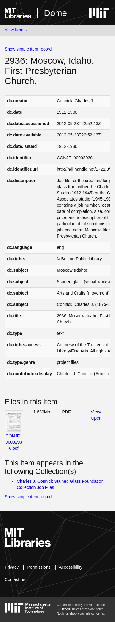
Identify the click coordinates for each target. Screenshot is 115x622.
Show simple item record (28, 49)
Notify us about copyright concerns (80, 613)
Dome (55, 13)
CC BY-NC (64, 609)
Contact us (15, 579)
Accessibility (70, 567)
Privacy (12, 567)
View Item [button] (16, 29)
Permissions (38, 567)
